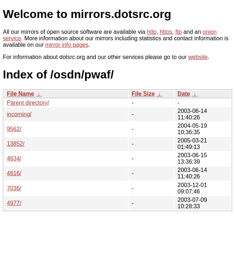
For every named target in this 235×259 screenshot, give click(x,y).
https (166, 32)
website (198, 57)
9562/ (14, 129)
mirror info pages (66, 45)
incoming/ (19, 114)
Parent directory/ (28, 103)
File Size (143, 94)
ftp (178, 32)
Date (183, 94)
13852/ (16, 144)
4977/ (14, 203)
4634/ (14, 158)
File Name (20, 94)
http (151, 32)
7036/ (14, 188)
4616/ (14, 173)
